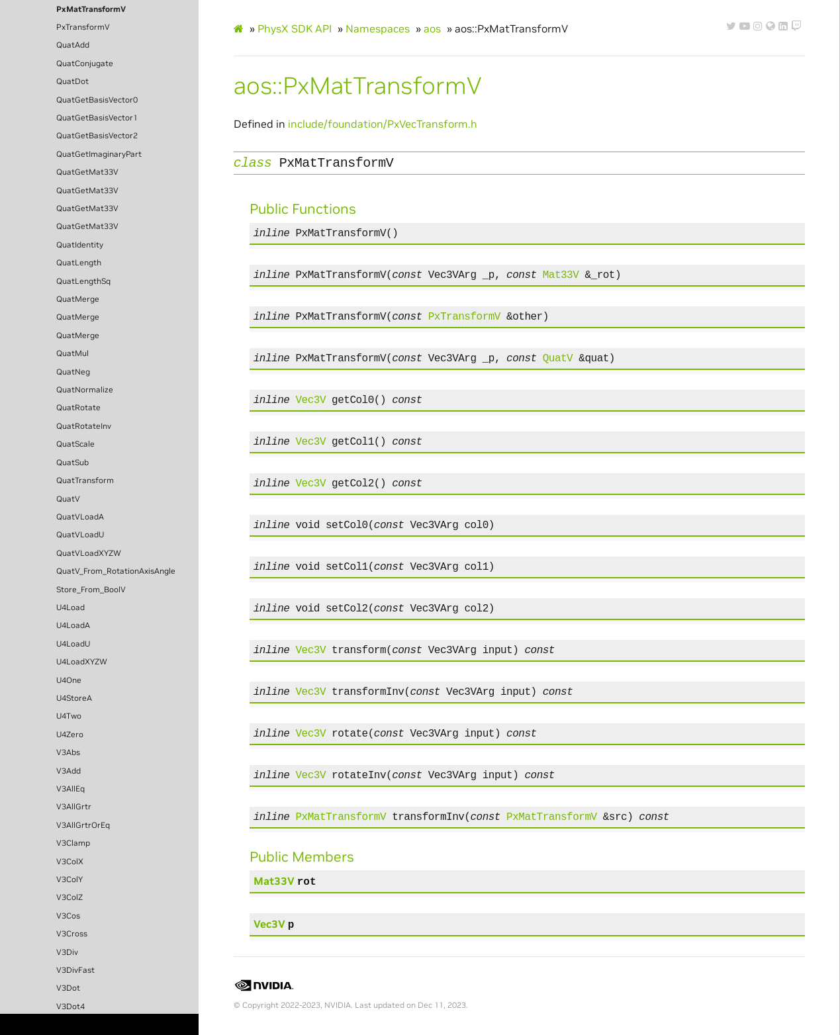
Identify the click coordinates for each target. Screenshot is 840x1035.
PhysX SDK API (294, 28)
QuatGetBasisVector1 (97, 117)
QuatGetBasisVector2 (97, 135)
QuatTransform (85, 480)
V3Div (67, 952)
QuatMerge (77, 299)
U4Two (68, 716)
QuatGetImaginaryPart (99, 154)
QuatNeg (73, 372)
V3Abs (68, 752)
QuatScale (75, 444)
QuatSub (72, 462)
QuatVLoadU (80, 534)
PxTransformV (83, 27)
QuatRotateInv (83, 426)
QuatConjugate (84, 63)
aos (432, 28)
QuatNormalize (84, 389)
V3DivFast (75, 970)
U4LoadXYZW (81, 661)
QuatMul (72, 353)
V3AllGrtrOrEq (83, 825)
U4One (68, 680)
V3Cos (68, 916)
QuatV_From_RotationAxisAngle (115, 571)
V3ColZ (69, 897)
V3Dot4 (70, 1006)
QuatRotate (78, 407)
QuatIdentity (79, 244)
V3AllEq (70, 788)
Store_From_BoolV (91, 589)
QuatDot (72, 81)
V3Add (68, 771)
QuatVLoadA (80, 516)
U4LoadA (73, 625)
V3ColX (69, 861)
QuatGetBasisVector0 (97, 100)
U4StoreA (74, 698)
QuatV (68, 499)
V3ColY (69, 879)
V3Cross (71, 933)
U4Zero (69, 734)
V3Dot (68, 988)
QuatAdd (72, 45)
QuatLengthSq (83, 281)
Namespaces (378, 28)
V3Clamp (73, 843)
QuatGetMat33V (87, 172)
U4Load (70, 607)
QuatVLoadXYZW (88, 553)
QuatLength (78, 262)
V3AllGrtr (73, 806)
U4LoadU (73, 644)
